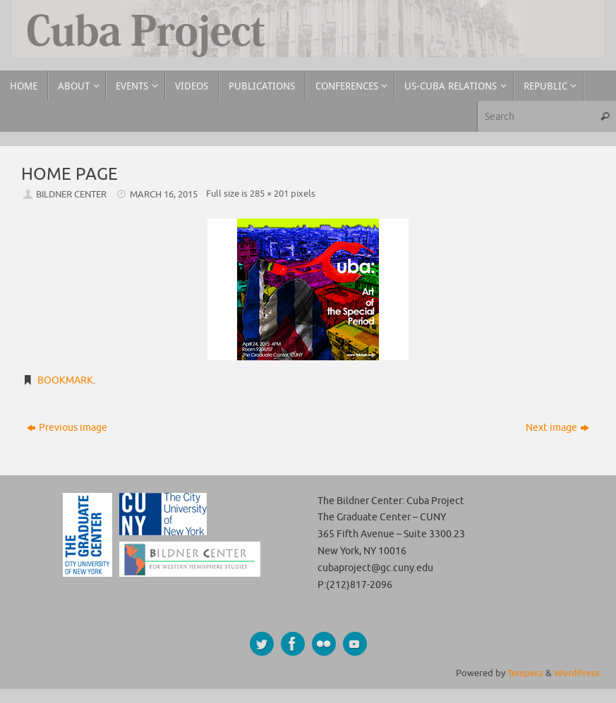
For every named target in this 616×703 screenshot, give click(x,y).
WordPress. (578, 673)
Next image (557, 428)
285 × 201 (269, 194)
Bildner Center (71, 194)
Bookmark (65, 380)
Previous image (67, 428)
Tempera (525, 673)
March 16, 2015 (164, 194)
